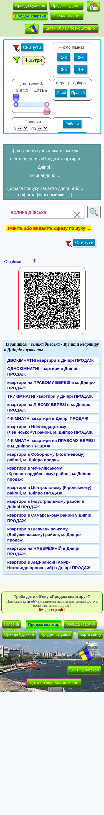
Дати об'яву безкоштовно (70, 28)
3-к (64, 69)
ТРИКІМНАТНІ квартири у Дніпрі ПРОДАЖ (50, 396)
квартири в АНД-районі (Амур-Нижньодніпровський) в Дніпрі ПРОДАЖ (49, 565)
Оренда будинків (30, 5)
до (37, 90)
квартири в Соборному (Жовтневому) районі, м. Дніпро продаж (46, 457)
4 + (80, 69)
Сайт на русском (84, 670)
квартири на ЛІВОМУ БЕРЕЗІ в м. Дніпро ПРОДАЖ (48, 407)
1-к (64, 57)
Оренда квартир (67, 16)
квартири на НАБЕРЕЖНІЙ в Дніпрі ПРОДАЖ (43, 551)
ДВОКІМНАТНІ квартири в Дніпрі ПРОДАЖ (50, 360)
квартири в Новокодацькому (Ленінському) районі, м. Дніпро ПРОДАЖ (50, 429)
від (19, 90)
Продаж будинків (66, 5)
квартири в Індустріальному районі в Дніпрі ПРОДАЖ (45, 504)
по (33, 128)
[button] (93, 7)
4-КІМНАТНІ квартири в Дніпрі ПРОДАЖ (47, 418)
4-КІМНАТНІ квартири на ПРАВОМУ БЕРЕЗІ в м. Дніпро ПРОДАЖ (51, 443)
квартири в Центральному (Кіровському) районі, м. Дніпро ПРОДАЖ (49, 490)
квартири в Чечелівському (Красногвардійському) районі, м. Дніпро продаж (49, 473)
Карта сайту (90, 634)
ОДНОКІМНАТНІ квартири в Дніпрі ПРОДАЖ (42, 371)
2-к (80, 57)
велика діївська (47, 212)
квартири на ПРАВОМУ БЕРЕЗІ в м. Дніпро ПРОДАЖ (51, 385)
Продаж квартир (30, 16)
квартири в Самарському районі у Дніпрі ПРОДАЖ (49, 518)
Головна (11, 624)
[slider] (16, 100)
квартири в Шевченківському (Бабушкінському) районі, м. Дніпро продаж (44, 534)
